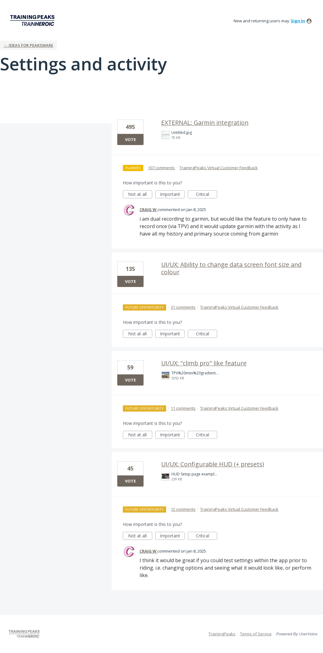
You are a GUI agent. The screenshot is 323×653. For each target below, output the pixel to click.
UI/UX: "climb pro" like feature (204, 363)
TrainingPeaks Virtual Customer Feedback (218, 167)
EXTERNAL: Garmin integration (204, 122)
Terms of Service (256, 634)
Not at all (140, 194)
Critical (206, 194)
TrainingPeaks (222, 634)
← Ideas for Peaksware (28, 45)
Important (172, 194)
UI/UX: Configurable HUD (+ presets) (212, 464)
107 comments (161, 167)
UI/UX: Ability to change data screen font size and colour (231, 268)
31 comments (183, 307)
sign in (298, 21)
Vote (130, 139)
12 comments (183, 509)
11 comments (183, 408)
